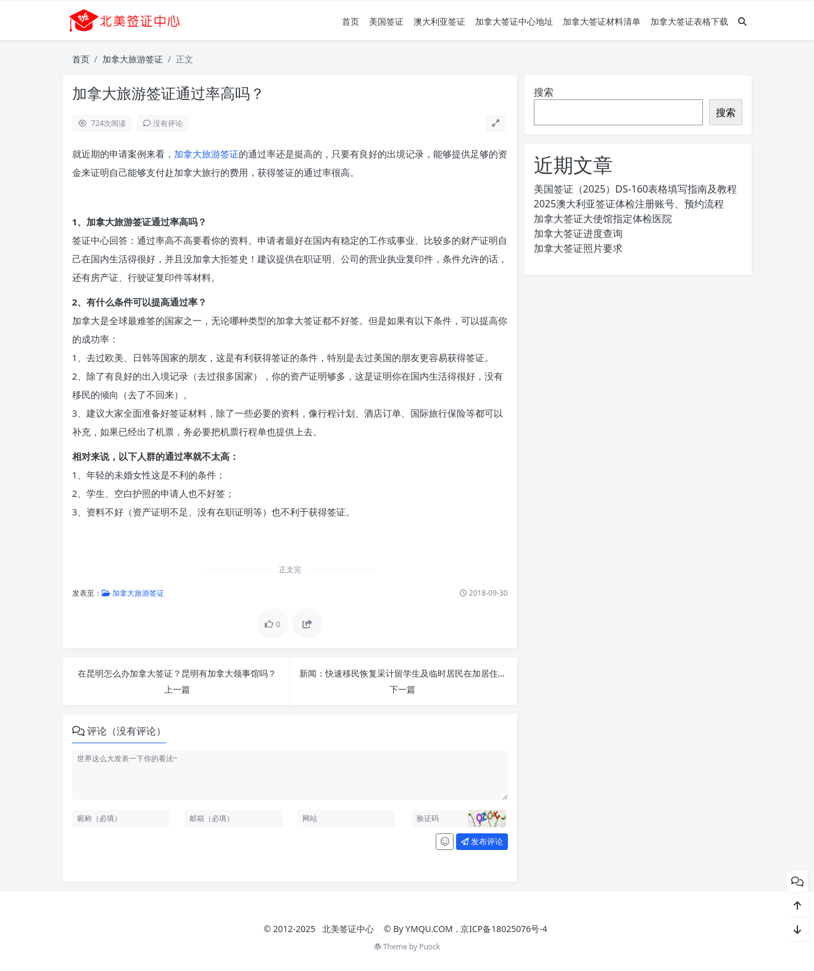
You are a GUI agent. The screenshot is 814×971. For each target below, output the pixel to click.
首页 (350, 21)
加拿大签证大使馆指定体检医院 (603, 218)
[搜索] (742, 21)
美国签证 (386, 21)
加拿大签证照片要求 (578, 248)
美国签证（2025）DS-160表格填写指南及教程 (635, 189)
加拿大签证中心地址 (514, 21)
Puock (429, 946)
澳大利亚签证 (439, 21)
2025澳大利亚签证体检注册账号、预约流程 (629, 203)
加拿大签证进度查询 (578, 233)
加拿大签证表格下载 (689, 21)
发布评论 (482, 841)
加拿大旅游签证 (132, 59)
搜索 (544, 92)
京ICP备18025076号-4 (503, 929)
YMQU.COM (429, 929)
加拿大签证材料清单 (602, 21)
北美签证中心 (348, 929)
